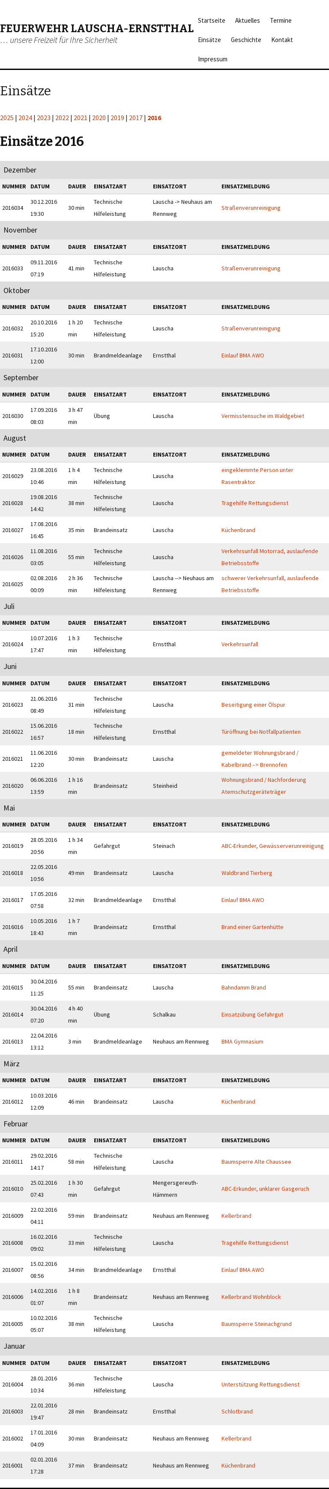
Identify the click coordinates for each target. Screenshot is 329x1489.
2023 (44, 117)
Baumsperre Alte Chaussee (256, 1161)
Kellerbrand (236, 1216)
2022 (62, 117)
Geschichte (246, 40)
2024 (25, 117)
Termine (281, 20)
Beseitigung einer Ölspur (253, 704)
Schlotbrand (237, 1411)
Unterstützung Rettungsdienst (260, 1384)
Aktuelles (247, 20)
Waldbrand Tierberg (246, 873)
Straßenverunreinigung (251, 208)
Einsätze (209, 40)
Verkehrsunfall (239, 644)
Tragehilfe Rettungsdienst (254, 503)
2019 (117, 117)
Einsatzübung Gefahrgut (252, 1014)
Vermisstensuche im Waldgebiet (262, 416)
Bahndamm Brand (243, 987)
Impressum (212, 59)
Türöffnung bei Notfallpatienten (261, 731)
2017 (136, 117)
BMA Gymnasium (242, 1041)
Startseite (211, 20)
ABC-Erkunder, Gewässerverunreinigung (272, 846)
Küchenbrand (238, 530)
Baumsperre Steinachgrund (256, 1324)
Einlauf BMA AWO (242, 355)
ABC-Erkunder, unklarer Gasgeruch (265, 1188)
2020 (99, 117)
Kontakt (282, 40)
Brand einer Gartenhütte (252, 927)
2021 (80, 117)
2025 (7, 117)
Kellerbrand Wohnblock (251, 1297)
